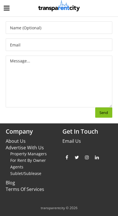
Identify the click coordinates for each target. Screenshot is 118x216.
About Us (16, 141)
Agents (16, 167)
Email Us (71, 141)
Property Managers (28, 153)
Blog (10, 183)
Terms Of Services (25, 189)
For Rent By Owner (28, 160)
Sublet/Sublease (25, 173)
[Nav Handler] (7, 9)
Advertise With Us (25, 147)
